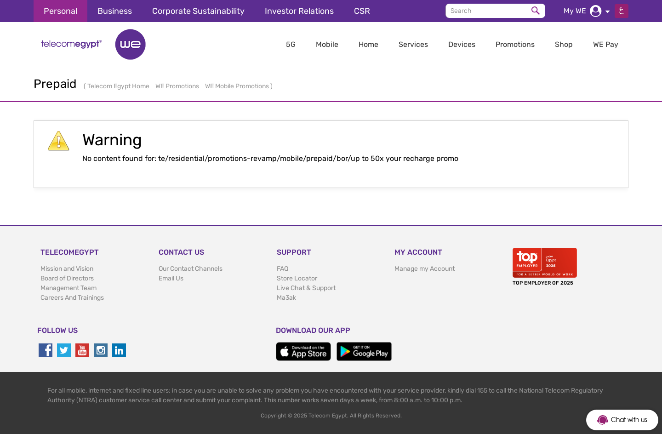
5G (291, 44)
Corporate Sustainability (198, 11)
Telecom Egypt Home (119, 86)
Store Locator (297, 278)
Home (368, 44)
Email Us (171, 278)
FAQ (282, 269)
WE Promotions (177, 86)
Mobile (327, 44)
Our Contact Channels (191, 269)
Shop (564, 44)
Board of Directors (67, 278)
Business (114, 11)
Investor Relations (299, 11)
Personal (60, 11)
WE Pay (605, 44)
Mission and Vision (66, 269)
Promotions (515, 44)
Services (413, 44)
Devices (461, 44)
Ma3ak (286, 298)
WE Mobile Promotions (237, 86)
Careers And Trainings (72, 298)
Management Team (68, 288)
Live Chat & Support (306, 288)
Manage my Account (424, 269)
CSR (362, 11)
